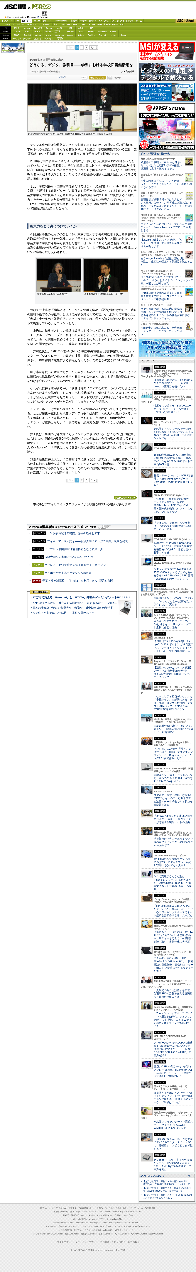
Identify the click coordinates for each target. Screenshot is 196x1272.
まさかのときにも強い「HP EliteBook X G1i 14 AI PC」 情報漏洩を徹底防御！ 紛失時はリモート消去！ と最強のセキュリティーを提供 (173, 964)
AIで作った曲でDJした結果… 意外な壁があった (63, 612)
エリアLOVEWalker (55, 1234)
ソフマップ (48, 39)
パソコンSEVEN (59, 28)
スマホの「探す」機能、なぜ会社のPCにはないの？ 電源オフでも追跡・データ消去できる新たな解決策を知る (173, 800)
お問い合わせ (118, 1242)
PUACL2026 (117, 24)
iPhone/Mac (61, 20)
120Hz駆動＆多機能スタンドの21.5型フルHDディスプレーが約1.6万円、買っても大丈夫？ (172, 862)
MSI (70, 28)
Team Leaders (99, 1226)
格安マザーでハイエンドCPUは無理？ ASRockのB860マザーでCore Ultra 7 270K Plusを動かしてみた (173, 480)
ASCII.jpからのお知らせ (152, 1176)
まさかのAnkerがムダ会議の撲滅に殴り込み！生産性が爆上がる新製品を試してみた (166, 261)
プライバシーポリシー (86, 1242)
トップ (4, 20)
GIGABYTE (49, 32)
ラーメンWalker (38, 1234)
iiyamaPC (38, 28)
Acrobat (27, 35)
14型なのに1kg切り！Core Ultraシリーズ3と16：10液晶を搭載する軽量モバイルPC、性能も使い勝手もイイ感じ (173, 547)
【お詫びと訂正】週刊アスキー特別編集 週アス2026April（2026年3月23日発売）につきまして (166, 1182)
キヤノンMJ (27, 39)
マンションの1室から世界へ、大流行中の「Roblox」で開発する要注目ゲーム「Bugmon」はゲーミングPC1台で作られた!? (173, 753)
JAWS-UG (75, 1215)
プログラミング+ (88, 24)
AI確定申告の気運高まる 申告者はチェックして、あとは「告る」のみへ (161, 331)
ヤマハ (113, 35)
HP (91, 28)
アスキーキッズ (7, 24)
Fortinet (102, 35)
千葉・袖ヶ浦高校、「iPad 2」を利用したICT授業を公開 (77, 580)
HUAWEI (91, 32)
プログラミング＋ (114, 1226)
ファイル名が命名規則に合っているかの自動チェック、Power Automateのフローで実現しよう (166, 227)
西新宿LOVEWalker (89, 1234)
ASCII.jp (15, 6)
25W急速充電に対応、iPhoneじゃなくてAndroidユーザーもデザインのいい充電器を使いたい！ (173, 383)
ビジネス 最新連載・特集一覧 (155, 153)
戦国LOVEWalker (155, 1234)
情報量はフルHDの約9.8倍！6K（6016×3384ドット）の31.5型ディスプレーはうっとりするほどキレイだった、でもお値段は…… (173, 646)
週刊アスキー (59, 24)
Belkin (113, 32)
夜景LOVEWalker (106, 1234)
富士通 (16, 28)
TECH (37, 20)
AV (100, 20)
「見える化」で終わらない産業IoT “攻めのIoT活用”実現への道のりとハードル (173, 526)
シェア (62, 77)
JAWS (16, 35)
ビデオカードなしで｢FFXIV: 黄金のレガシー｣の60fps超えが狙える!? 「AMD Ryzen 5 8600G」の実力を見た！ (173, 1164)
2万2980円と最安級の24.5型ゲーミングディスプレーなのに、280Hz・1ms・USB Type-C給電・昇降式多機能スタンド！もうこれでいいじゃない (173, 505)
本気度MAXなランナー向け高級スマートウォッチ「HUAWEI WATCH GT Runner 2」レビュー (173, 1124)
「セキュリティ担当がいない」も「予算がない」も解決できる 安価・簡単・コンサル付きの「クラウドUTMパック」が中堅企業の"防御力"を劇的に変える (173, 703)
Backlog (91, 35)
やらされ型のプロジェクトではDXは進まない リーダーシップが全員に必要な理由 (172, 624)
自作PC (93, 20)
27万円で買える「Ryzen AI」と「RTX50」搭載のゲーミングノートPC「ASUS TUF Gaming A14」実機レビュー (103, 597)
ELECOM (17, 32)
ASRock (70, 32)
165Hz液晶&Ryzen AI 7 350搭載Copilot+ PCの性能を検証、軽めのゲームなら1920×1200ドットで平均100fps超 (173, 459)
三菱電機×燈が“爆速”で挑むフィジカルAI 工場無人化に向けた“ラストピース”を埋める (173, 729)
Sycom (49, 28)
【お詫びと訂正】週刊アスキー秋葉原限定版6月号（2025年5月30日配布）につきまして (167, 1189)
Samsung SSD (59, 1223)
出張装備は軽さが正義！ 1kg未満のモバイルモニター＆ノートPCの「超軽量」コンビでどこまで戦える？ (173, 1144)
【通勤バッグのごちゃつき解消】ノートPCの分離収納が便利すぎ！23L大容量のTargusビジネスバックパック (173, 672)
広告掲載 (132, 1242)
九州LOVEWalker (122, 1234)
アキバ (107, 20)
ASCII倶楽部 (186, 21)
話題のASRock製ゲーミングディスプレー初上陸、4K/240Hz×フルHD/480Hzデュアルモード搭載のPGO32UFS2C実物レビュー (173, 1071)
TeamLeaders (73, 24)
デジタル (47, 20)
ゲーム (139, 21)
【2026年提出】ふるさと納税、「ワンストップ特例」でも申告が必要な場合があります (162, 243)
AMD (27, 32)
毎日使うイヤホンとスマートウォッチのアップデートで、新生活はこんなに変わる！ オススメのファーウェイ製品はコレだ (173, 1097)
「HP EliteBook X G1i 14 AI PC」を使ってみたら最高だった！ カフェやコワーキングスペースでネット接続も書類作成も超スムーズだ (173, 910)
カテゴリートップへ (125, 497)
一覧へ (189, 1176)
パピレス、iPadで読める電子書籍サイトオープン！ (76, 564)
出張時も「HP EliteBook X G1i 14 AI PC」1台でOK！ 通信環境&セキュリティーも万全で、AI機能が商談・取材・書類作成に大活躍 (173, 937)
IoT (17, 20)
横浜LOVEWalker (72, 1234)
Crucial (81, 32)
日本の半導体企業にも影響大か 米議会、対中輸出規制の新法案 (73, 607)
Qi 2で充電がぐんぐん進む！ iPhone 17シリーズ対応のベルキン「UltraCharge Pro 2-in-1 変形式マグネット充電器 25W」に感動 (172, 883)
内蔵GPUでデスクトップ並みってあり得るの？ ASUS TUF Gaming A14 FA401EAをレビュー (173, 778)
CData (81, 35)
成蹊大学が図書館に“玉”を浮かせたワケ (69, 556)
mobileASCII (108, 1230)
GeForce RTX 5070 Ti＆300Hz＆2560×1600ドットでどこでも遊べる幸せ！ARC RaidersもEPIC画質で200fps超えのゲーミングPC (173, 574)
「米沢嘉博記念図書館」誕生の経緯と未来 (73, 533)
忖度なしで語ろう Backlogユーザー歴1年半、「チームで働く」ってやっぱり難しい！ (172, 409)
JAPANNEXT (38, 38)
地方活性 (107, 24)
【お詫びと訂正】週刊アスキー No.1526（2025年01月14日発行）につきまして (167, 1196)
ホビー (83, 20)
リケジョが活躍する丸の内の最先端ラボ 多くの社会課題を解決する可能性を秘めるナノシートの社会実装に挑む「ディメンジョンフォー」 (165, 313)
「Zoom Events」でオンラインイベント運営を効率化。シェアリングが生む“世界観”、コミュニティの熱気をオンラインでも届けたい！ (173, 1019)
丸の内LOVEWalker (139, 1234)
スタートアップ (126, 21)
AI (12, 20)
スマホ (115, 20)
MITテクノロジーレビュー (125, 1230)
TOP (42, 1208)
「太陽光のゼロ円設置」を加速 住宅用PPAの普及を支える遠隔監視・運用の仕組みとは (173, 993)
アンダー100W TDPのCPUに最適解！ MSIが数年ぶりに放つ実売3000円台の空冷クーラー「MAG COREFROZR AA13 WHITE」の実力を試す (173, 1049)
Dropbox (70, 35)
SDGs (99, 24)
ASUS (81, 28)
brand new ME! (116, 1219)
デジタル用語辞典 (93, 1230)
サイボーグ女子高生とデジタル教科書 (68, 572)
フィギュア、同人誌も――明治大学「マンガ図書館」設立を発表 (87, 541)
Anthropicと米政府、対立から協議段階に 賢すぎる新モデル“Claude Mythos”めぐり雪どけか (91, 602)
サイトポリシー (65, 1242)
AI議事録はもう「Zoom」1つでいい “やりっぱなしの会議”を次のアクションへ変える (173, 601)
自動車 (73, 20)
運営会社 (104, 1242)
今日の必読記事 (65, 1230)
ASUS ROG (38, 32)
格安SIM (20, 24)
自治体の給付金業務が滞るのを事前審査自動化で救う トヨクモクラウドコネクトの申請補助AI (161, 296)
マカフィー (16, 39)
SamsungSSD (57, 31)
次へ (93, 47)
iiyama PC (93, 1212)
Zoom (123, 35)
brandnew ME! (59, 38)
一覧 (84, 78)
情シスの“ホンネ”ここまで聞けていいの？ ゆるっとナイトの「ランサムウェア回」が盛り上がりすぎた (167, 280)
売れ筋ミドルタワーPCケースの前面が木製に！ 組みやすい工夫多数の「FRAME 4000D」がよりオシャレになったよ (173, 433)
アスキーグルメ (45, 24)
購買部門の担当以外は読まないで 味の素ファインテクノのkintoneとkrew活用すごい (174, 842)
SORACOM (87, 1223)
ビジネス (39, 6)
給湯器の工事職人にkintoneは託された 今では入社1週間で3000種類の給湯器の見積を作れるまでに (162, 165)
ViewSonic (102, 32)
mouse (27, 28)
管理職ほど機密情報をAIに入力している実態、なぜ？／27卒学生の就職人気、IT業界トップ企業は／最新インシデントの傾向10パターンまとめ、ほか (166, 204)
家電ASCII (31, 24)
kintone (38, 35)
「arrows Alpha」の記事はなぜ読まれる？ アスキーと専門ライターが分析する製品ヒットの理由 (173, 819)
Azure (48, 35)
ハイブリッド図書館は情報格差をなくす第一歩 (74, 549)
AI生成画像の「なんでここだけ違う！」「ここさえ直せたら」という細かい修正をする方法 (166, 184)
